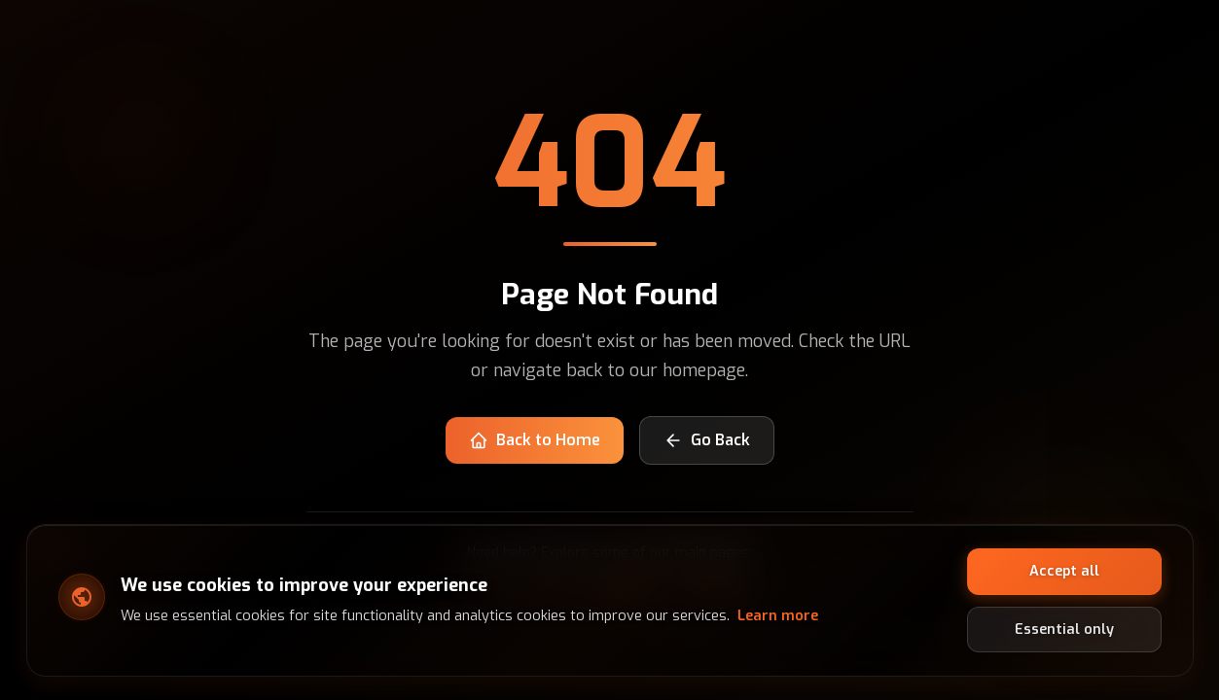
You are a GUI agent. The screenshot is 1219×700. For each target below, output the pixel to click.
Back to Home (534, 440)
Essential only (1064, 628)
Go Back (706, 440)
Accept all (1064, 571)
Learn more (777, 616)
